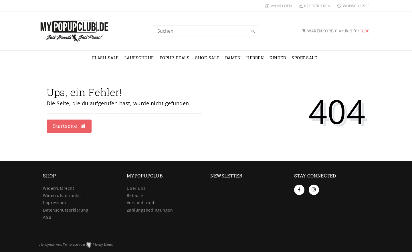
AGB (47, 217)
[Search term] (206, 31)
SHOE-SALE (207, 57)
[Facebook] (299, 190)
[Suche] (253, 31)
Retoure (135, 195)
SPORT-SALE (304, 57)
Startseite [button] (69, 125)
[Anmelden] (279, 5)
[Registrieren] (314, 5)
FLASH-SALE (105, 57)
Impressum (54, 202)
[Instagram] (314, 190)
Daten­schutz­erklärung (65, 210)
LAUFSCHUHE (139, 57)
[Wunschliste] (351, 5)
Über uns (136, 188)
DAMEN (233, 57)
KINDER (278, 57)
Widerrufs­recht (58, 188)
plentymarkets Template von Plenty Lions (76, 244)
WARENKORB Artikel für (335, 31)
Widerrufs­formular (62, 195)
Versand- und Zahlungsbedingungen (150, 206)
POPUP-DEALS (175, 57)
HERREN (255, 57)
